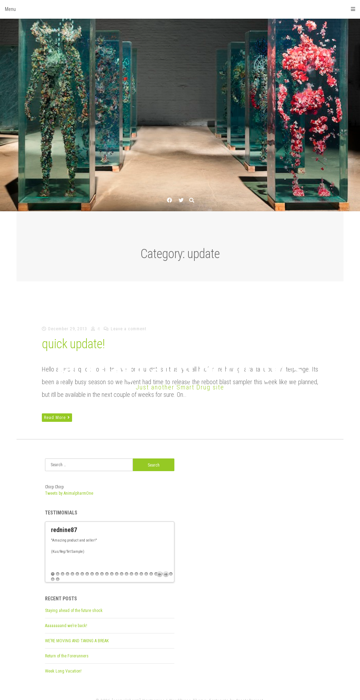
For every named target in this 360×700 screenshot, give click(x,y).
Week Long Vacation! (63, 660)
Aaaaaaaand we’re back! (66, 615)
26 (52, 569)
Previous (159, 564)
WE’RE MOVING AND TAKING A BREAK (77, 630)
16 (126, 564)
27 (57, 569)
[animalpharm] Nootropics (180, 368)
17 (131, 564)
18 (136, 564)
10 (97, 564)
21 (151, 564)
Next (166, 564)
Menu (180, 9)
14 (116, 564)
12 (107, 564)
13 (112, 564)
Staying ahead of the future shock (74, 600)
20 (146, 564)
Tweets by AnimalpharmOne (69, 493)
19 (141, 564)
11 (102, 564)
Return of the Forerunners (67, 645)
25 (171, 564)
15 (121, 564)
